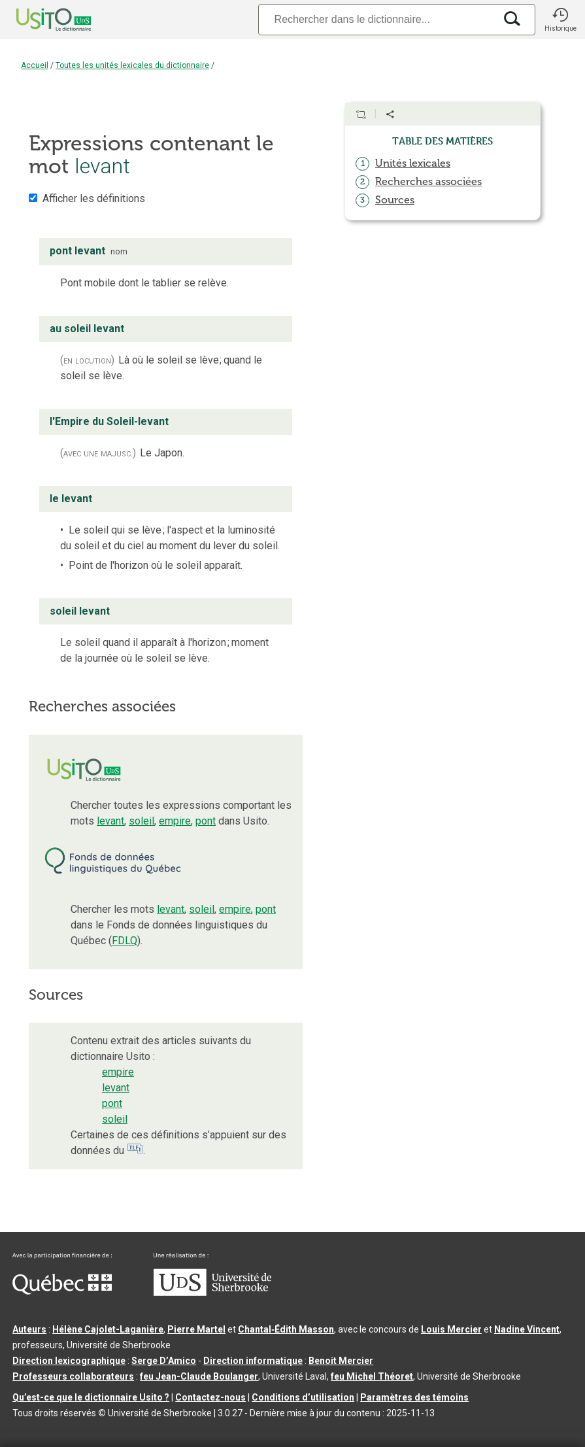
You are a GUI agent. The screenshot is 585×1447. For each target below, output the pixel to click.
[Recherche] (376, 19)
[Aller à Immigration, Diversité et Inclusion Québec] (62, 1291)
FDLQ (124, 940)
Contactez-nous (210, 1397)
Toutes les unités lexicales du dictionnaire (132, 65)
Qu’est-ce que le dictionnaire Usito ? (90, 1397)
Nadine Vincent (527, 1329)
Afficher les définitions (93, 198)
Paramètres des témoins (414, 1397)
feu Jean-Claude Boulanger (199, 1376)
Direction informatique (253, 1360)
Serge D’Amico (163, 1360)
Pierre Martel (196, 1329)
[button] (560, 19)
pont (205, 821)
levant (110, 821)
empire (175, 821)
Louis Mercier (451, 1329)
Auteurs (29, 1329)
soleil (141, 821)
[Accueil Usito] (39, 19)
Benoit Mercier (341, 1360)
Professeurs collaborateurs (73, 1376)
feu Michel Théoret (372, 1376)
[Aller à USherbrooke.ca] (212, 1292)
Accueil (34, 65)
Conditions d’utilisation (303, 1397)
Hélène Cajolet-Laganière (107, 1329)
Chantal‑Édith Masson (286, 1329)
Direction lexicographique (68, 1360)
